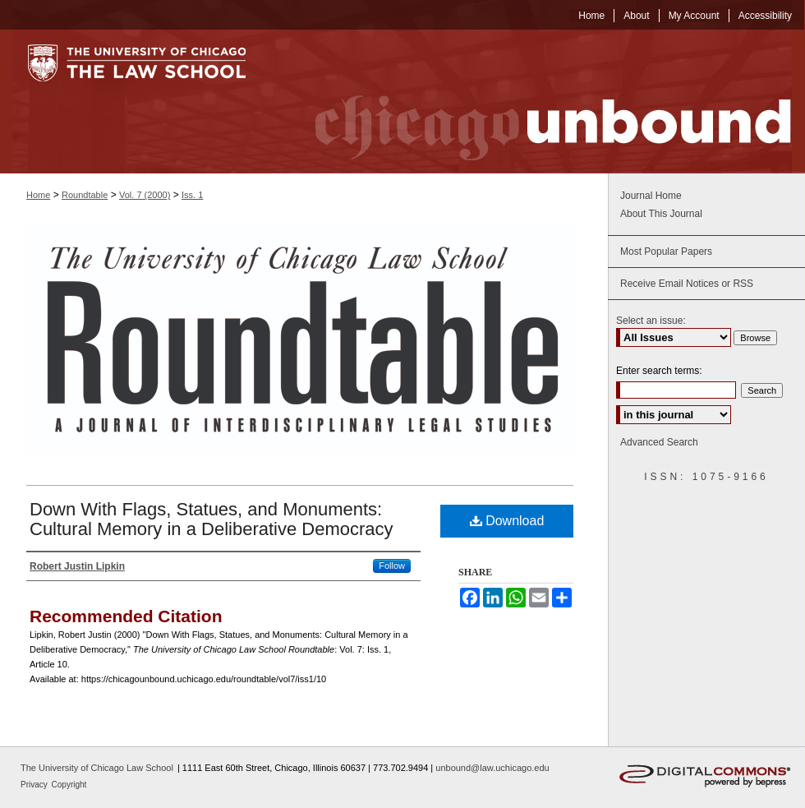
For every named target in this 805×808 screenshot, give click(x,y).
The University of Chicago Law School (97, 768)
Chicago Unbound (538, 101)
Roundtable (85, 195)
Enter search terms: (659, 370)
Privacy (35, 784)
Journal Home (651, 195)
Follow (392, 565)
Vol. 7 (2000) (144, 195)
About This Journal (661, 213)
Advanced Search (659, 442)
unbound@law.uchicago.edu (492, 768)
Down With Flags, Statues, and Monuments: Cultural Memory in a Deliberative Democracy (211, 519)
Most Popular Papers (666, 251)
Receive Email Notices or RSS (686, 283)
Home (38, 195)
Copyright (69, 784)
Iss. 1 (192, 195)
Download (507, 521)
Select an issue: (651, 320)
